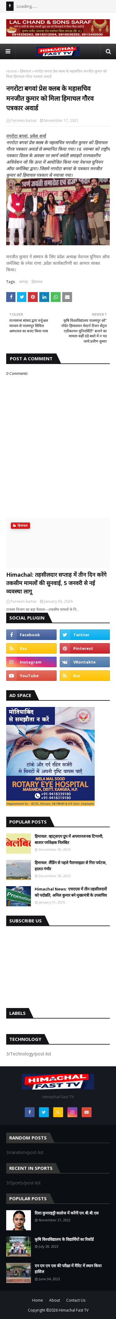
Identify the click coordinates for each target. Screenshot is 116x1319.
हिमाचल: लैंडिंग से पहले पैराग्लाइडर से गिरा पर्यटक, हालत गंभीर (71, 866)
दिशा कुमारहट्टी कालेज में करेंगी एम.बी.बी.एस (67, 1213)
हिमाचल (25, 71)
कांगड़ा (23, 281)
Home (11, 71)
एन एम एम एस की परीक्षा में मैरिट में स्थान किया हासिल (68, 1269)
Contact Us (75, 1300)
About (54, 1300)
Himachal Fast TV (73, 1310)
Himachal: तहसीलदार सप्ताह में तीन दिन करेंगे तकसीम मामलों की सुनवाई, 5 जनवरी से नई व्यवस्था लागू (56, 583)
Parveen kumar (24, 120)
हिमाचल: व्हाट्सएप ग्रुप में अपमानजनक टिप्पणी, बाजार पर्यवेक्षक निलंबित (69, 839)
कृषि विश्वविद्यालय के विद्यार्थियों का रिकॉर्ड (64, 1239)
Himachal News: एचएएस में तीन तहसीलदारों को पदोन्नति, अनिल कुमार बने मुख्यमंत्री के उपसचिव (71, 892)
